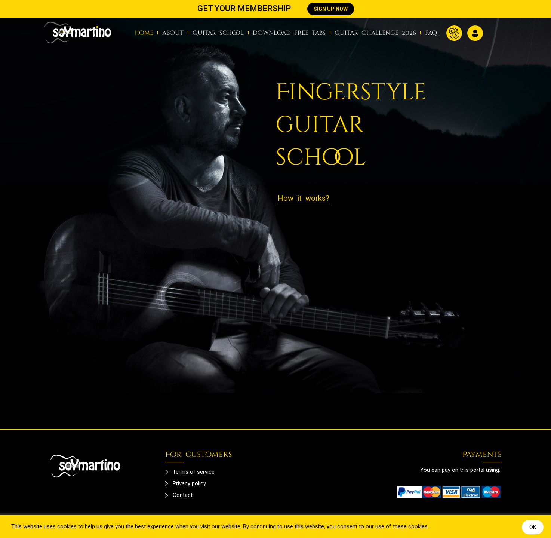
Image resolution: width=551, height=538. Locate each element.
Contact (183, 495)
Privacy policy (189, 483)
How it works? (303, 198)
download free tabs (289, 33)
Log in (475, 33)
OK (532, 527)
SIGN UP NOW (331, 9)
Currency (454, 33)
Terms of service (194, 471)
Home (143, 33)
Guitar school (218, 33)
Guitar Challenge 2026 (375, 33)
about (173, 33)
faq (431, 33)
